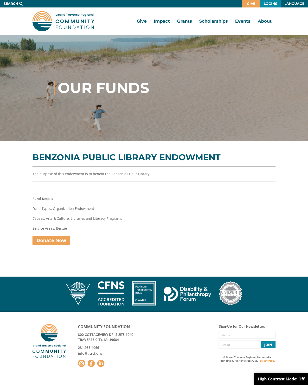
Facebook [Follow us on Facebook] (91, 363)
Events (242, 21)
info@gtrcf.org (90, 353)
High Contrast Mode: (281, 379)
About (265, 21)
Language (294, 3)
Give (251, 3)
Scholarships (213, 21)
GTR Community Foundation (63, 21)
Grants (184, 21)
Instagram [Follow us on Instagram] (81, 363)
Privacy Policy (267, 360)
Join (268, 344)
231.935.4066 (88, 347)
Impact (162, 21)
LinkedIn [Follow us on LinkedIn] (100, 363)
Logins (270, 3)
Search (11, 3)
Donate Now (51, 240)
